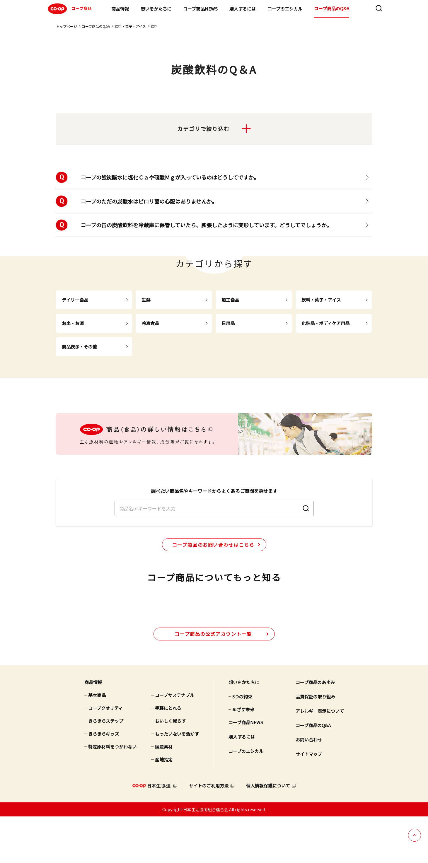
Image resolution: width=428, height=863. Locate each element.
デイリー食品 (75, 300)
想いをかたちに (156, 9)
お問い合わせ (309, 786)
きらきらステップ (105, 767)
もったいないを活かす (177, 780)
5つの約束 (242, 743)
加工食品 (230, 300)
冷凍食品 (150, 323)
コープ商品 (69, 9)
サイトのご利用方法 (209, 832)
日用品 (228, 323)
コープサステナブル (174, 742)
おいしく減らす (170, 767)
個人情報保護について (268, 832)
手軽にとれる (168, 754)
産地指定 (164, 806)
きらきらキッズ (103, 780)
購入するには (242, 9)
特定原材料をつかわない (112, 793)
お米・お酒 (73, 323)
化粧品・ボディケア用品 (325, 323)
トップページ (66, 26)
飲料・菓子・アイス (130, 26)
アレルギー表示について (320, 757)
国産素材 (164, 793)
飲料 (154, 26)
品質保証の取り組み (315, 743)
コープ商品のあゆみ (315, 729)
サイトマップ (309, 800)
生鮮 (145, 300)
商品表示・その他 (79, 347)
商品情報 (120, 9)
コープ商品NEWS (200, 9)
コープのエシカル (284, 9)
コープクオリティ (105, 754)
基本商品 (97, 742)
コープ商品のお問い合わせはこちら (213, 566)
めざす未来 (243, 756)
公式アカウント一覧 (213, 679)
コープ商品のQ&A (331, 8)
